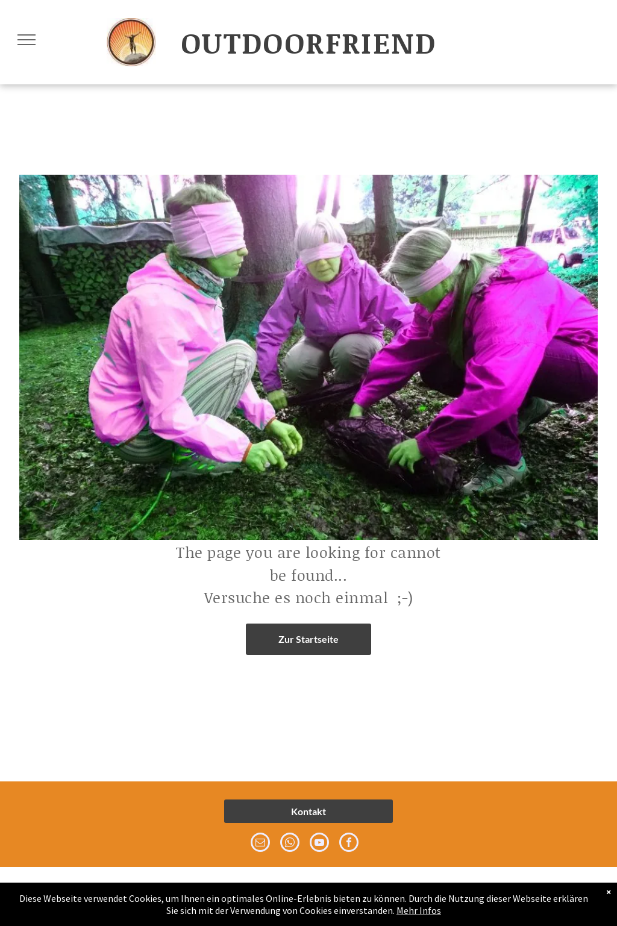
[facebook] (349, 844)
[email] (260, 844)
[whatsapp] (289, 844)
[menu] (26, 39)
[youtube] (319, 844)
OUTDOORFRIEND (308, 42)
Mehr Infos (418, 910)
